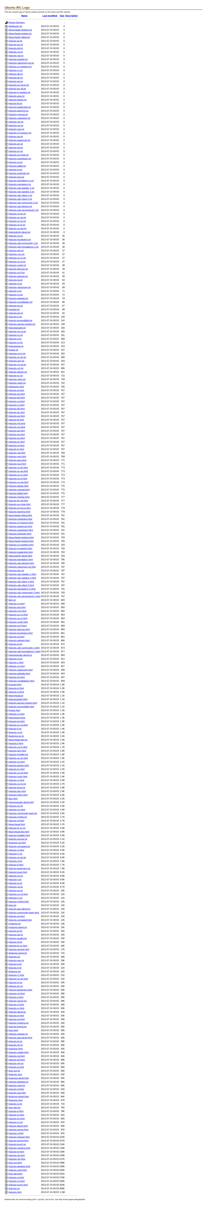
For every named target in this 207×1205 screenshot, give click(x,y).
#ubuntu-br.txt (15, 1041)
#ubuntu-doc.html (17, 791)
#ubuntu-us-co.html (18, 615)
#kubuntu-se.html (17, 843)
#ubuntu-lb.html (16, 420)
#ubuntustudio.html (17, 699)
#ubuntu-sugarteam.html (20, 530)
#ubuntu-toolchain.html (19, 534)
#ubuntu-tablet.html (18, 493)
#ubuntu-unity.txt (16, 1085)
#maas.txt (13, 350)
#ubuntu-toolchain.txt (18, 173)
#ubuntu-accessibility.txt (20, 320)
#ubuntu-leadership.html (20, 552)
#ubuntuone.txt (15, 346)
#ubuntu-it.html (15, 1111)
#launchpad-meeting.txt (20, 30)
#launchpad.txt (15, 695)
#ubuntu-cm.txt (15, 368)
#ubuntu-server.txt (17, 1001)
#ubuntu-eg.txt (15, 81)
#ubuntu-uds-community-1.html (24, 648)
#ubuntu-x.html (15, 662)
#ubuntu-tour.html (17, 464)
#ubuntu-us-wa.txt (17, 228)
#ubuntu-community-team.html (23, 912)
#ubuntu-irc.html (16, 769)
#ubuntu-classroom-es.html (22, 567)
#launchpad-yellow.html (20, 515)
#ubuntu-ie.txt (15, 883)
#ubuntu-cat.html (16, 453)
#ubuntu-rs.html (16, 850)
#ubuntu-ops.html (17, 1093)
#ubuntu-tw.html (16, 637)
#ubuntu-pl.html (16, 1089)
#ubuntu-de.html (16, 1060)
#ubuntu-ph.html (16, 677)
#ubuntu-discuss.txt (18, 269)
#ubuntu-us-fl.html (17, 626)
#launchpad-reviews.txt (20, 33)
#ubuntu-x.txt (15, 291)
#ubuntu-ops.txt (16, 960)
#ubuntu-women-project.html (22, 703)
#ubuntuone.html (16, 718)
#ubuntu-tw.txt (15, 280)
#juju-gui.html (15, 1163)
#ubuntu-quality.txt (17, 938)
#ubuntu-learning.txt (18, 111)
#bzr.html (13, 798)
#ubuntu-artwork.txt (18, 276)
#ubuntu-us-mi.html (18, 894)
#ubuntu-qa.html (16, 438)
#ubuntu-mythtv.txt (17, 817)
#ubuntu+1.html (16, 975)
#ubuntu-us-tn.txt (16, 353)
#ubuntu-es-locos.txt (18, 85)
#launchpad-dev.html (18, 832)
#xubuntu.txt (14, 923)
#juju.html (13, 1030)
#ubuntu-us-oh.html (18, 758)
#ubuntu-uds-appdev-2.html (22, 578)
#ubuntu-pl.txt (15, 942)
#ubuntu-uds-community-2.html (24, 592)
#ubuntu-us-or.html (17, 618)
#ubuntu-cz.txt (15, 70)
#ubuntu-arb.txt (16, 250)
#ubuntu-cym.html (17, 611)
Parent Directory (16, 22)
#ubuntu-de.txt (15, 935)
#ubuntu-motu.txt (16, 379)
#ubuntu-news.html (17, 795)
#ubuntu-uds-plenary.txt (20, 206)
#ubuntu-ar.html (16, 390)
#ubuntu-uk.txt (15, 1045)
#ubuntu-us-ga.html (18, 471)
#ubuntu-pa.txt (15, 136)
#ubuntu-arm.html (17, 751)
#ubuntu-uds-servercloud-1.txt (23, 210)
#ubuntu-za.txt (15, 887)
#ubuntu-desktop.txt (18, 1082)
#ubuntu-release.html (19, 1137)
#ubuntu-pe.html (16, 434)
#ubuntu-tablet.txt (17, 166)
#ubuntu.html (15, 1192)
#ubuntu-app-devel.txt (19, 909)
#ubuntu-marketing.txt (19, 118)
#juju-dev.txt (14, 1107)
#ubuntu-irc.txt (15, 375)
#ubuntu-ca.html (16, 401)
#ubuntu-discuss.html (19, 629)
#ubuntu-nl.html (16, 1004)
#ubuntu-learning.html (19, 512)
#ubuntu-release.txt (18, 1034)
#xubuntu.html (15, 1049)
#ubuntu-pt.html (16, 821)
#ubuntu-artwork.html (19, 640)
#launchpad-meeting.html (21, 537)
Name (24, 16)
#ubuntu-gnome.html (18, 949)
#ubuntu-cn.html (16, 1181)
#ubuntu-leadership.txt (19, 107)
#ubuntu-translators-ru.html (22, 589)
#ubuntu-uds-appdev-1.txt (21, 188)
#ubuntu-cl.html (16, 692)
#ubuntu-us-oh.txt (17, 357)
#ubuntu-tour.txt (16, 177)
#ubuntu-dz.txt (15, 78)
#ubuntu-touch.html (18, 1185)
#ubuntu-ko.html (16, 1118)
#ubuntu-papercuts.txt (19, 140)
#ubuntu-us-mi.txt (17, 784)
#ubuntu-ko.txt (15, 986)
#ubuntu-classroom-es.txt (21, 63)
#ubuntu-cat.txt (15, 55)
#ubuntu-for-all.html (18, 501)
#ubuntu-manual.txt (18, 114)
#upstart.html (14, 684)
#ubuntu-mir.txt (15, 1063)
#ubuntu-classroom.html (20, 670)
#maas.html (14, 710)
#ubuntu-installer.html (19, 835)
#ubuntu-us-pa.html (18, 773)
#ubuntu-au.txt (15, 44)
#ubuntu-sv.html (16, 445)
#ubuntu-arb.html (17, 607)
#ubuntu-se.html (16, 916)
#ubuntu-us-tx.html (17, 478)
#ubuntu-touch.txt (17, 1144)
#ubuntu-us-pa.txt (17, 364)
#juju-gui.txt (14, 1071)
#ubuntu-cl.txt (15, 284)
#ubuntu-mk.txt (15, 122)
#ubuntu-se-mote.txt (18, 155)
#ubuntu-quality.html (18, 1052)
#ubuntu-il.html (15, 743)
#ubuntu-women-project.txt (21, 324)
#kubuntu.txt (14, 971)
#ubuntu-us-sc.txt (17, 221)
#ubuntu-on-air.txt (17, 857)
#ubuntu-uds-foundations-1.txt (23, 247)
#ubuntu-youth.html (18, 622)
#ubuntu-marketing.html (20, 519)
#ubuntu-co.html (16, 603)
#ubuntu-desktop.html (19, 1166)
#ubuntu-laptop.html (18, 486)
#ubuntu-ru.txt (15, 898)
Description (71, 16)
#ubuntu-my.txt (15, 125)
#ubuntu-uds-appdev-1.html (22, 574)
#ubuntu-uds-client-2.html (21, 585)
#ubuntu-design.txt (17, 372)
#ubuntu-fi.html (15, 865)
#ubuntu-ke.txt (15, 306)
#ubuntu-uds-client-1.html (21, 581)
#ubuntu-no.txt (15, 876)
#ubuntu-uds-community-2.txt (23, 203)
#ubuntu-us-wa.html (18, 482)
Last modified (50, 16)
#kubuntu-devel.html (18, 1096)
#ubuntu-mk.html (16, 423)
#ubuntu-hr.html (16, 1115)
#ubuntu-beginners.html (20, 990)
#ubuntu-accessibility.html (21, 706)
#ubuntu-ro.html (16, 780)
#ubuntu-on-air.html (18, 979)
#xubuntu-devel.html (18, 1078)
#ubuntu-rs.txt (15, 732)
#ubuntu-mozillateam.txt (20, 302)
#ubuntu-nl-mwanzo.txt (19, 133)
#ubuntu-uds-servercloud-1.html (24, 596)
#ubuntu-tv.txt (15, 317)
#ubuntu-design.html (18, 765)
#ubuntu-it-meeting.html (20, 548)
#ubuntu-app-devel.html (20, 1038)
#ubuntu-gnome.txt (17, 839)
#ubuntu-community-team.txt (22, 813)
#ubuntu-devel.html (18, 1126)
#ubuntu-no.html (16, 993)
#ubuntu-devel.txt (17, 1012)
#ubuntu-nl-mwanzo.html (20, 523)
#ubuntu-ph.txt (15, 313)
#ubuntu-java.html (17, 460)
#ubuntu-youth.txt (17, 265)
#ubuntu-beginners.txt (19, 868)
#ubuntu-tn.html (16, 449)
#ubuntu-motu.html (17, 776)
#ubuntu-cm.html (16, 809)
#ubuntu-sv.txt (15, 162)
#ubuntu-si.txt (15, 1104)
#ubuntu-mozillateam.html (21, 681)
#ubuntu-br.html (16, 1152)
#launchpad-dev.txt (17, 740)
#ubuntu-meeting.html (19, 1148)
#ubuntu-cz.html (16, 405)
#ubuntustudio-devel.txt (20, 655)
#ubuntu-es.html (16, 1019)
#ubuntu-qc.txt (15, 151)
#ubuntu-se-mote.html (19, 504)
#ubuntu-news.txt (17, 383)
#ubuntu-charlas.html (18, 497)
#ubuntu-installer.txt (18, 754)
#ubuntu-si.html (16, 1177)
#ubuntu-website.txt (18, 298)
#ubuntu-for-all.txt (17, 89)
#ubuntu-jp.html (16, 1067)
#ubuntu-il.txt (14, 339)
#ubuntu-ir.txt (15, 879)
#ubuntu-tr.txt (15, 964)
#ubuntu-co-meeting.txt (20, 66)
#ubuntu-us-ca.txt (17, 331)
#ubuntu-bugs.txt (16, 787)
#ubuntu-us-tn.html (17, 747)
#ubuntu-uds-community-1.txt (23, 243)
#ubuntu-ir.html (15, 997)
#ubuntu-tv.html (16, 688)
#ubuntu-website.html (19, 673)
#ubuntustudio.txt (17, 328)
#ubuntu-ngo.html (17, 456)
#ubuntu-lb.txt (15, 103)
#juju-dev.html (15, 1174)
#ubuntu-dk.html (16, 409)
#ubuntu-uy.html (16, 714)
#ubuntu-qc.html (16, 442)
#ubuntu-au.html (16, 394)
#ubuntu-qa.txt (15, 147)
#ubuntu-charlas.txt (18, 59)
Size (62, 16)
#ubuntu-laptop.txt (17, 100)
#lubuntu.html (15, 1074)
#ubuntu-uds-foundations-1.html (24, 651)
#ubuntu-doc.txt (16, 570)
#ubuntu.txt (14, 1188)
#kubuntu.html (15, 1100)
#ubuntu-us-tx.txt (16, 225)
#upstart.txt (14, 309)
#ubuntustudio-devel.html (21, 802)
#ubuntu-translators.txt (19, 184)
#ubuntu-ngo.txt (16, 129)
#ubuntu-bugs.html (17, 872)
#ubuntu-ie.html (16, 1015)
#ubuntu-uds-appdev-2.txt (21, 192)
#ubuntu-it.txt (15, 968)
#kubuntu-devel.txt (17, 953)
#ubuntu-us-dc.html (18, 467)
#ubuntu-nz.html (16, 762)
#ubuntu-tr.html (16, 1133)
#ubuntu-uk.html (16, 1155)
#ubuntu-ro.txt (15, 659)
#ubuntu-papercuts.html (20, 526)
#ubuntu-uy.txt (15, 342)
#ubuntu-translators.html (20, 559)
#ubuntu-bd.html (16, 398)
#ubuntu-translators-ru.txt (21, 181)
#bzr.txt (12, 600)
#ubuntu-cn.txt (15, 1122)
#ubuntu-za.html (16, 1056)
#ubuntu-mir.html (16, 1159)
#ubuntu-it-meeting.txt (19, 92)
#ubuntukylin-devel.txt (19, 232)
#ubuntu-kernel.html (18, 1141)
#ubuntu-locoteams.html (20, 633)
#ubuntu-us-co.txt (17, 258)
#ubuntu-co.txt (15, 236)
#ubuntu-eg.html (16, 416)
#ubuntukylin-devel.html (20, 556)
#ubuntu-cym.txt (16, 254)
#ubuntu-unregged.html (20, 920)
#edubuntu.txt (15, 26)
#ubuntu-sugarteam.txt (19, 158)
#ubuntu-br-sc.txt (16, 828)
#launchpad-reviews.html (20, 541)
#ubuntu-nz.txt (15, 335)
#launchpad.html (16, 824)
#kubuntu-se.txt (16, 736)
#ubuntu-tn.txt (15, 169)
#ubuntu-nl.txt (15, 861)
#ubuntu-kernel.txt (17, 1026)
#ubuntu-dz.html (16, 412)
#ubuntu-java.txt (16, 96)
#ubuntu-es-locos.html (19, 508)
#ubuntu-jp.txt (15, 931)
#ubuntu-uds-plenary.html (21, 563)
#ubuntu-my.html (16, 427)
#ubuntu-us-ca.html (18, 725)
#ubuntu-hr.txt (15, 982)
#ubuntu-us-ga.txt (17, 217)
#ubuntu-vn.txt (15, 295)
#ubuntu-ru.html (16, 1008)
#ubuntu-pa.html (16, 431)
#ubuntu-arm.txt (16, 361)
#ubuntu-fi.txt (15, 729)
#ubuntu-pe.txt (15, 144)
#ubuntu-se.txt (15, 806)
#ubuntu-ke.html (16, 721)
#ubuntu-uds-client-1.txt (20, 195)
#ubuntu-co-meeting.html (20, 545)
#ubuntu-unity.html (17, 1170)
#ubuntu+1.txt (15, 854)
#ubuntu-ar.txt (15, 41)
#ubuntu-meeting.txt (18, 1023)
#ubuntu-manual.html (19, 489)
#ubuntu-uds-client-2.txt (20, 199)
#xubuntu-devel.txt (17, 927)
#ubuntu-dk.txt (15, 74)
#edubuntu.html (16, 386)
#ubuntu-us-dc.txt (17, 214)
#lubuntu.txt (14, 957)
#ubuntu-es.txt (15, 890)
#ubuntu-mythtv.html (18, 901)
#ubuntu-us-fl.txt (16, 272)
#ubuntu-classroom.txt (19, 287)
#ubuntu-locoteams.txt (19, 239)
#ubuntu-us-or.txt (16, 261)
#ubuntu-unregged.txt (19, 846)
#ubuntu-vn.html (16, 666)
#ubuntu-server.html (18, 1129)
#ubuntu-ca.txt (15, 52)
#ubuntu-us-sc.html (18, 475)
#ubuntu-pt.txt (15, 644)
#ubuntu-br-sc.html (17, 946)
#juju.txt (12, 905)
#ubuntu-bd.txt (15, 48)
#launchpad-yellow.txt (19, 37)
